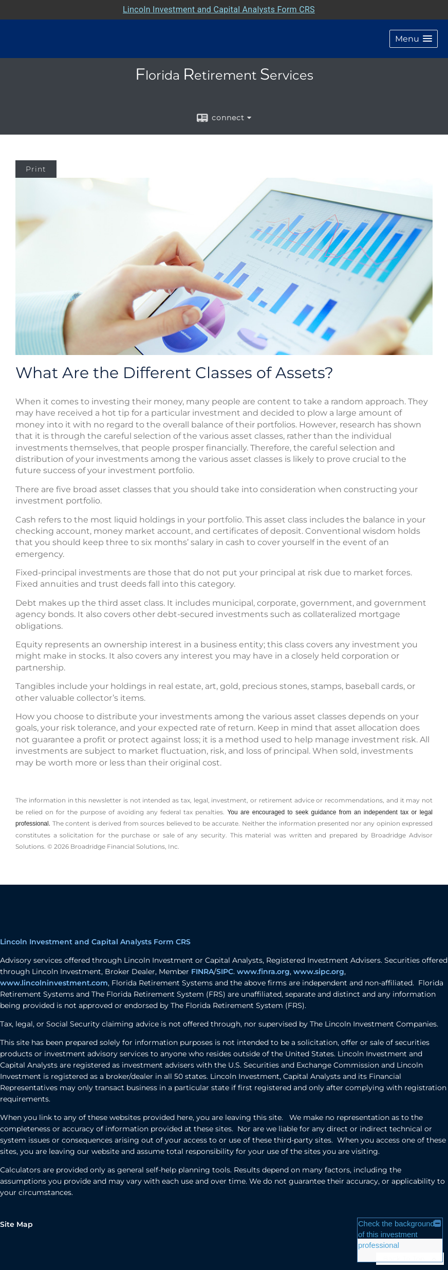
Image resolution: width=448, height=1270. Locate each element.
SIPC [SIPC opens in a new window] (224, 971)
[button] (413, 39)
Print (36, 169)
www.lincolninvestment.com (54, 982)
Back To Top (410, 1258)
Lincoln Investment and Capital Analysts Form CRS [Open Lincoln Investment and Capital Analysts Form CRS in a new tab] (219, 9)
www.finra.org (263, 971)
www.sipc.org (318, 971)
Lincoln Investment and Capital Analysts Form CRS (95, 941)
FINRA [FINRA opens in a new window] (202, 971)
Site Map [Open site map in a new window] (16, 1224)
